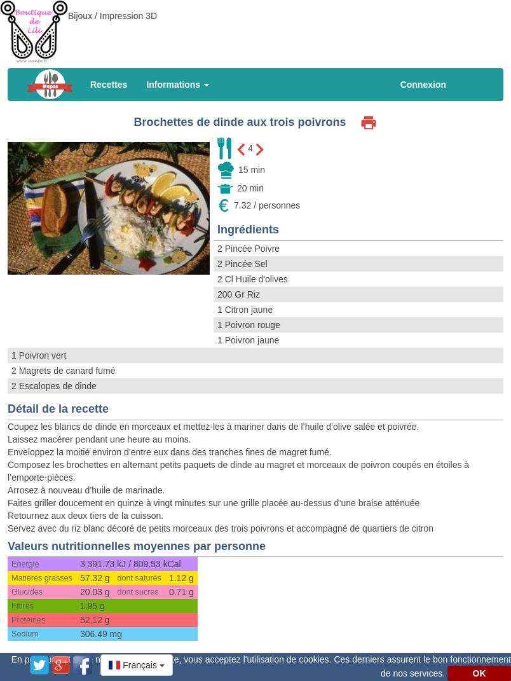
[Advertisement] (255, 28)
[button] (136, 665)
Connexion (423, 84)
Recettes (108, 84)
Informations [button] (177, 84)
